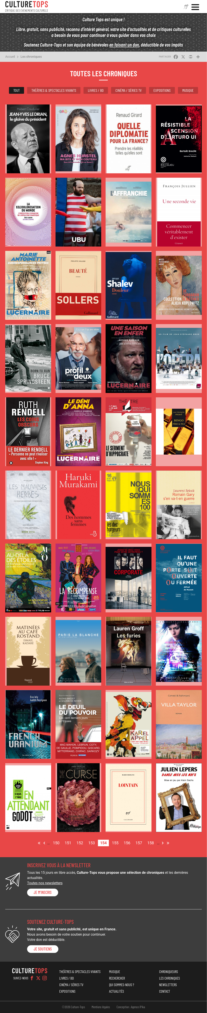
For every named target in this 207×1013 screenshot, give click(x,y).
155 (116, 842)
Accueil (10, 56)
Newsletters (168, 984)
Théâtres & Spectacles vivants (53, 90)
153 (92, 842)
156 (128, 842)
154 (104, 843)
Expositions (161, 90)
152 (81, 842)
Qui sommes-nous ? (121, 984)
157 (140, 842)
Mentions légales (101, 1007)
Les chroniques (31, 56)
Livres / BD (96, 90)
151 (69, 842)
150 (57, 842)
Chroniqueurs (168, 971)
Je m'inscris (43, 892)
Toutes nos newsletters (45, 883)
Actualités (116, 991)
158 (151, 842)
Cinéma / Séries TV (128, 90)
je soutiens (43, 949)
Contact (164, 991)
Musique (188, 90)
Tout (16, 90)
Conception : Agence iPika (131, 1007)
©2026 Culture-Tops (73, 1007)
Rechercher (117, 978)
